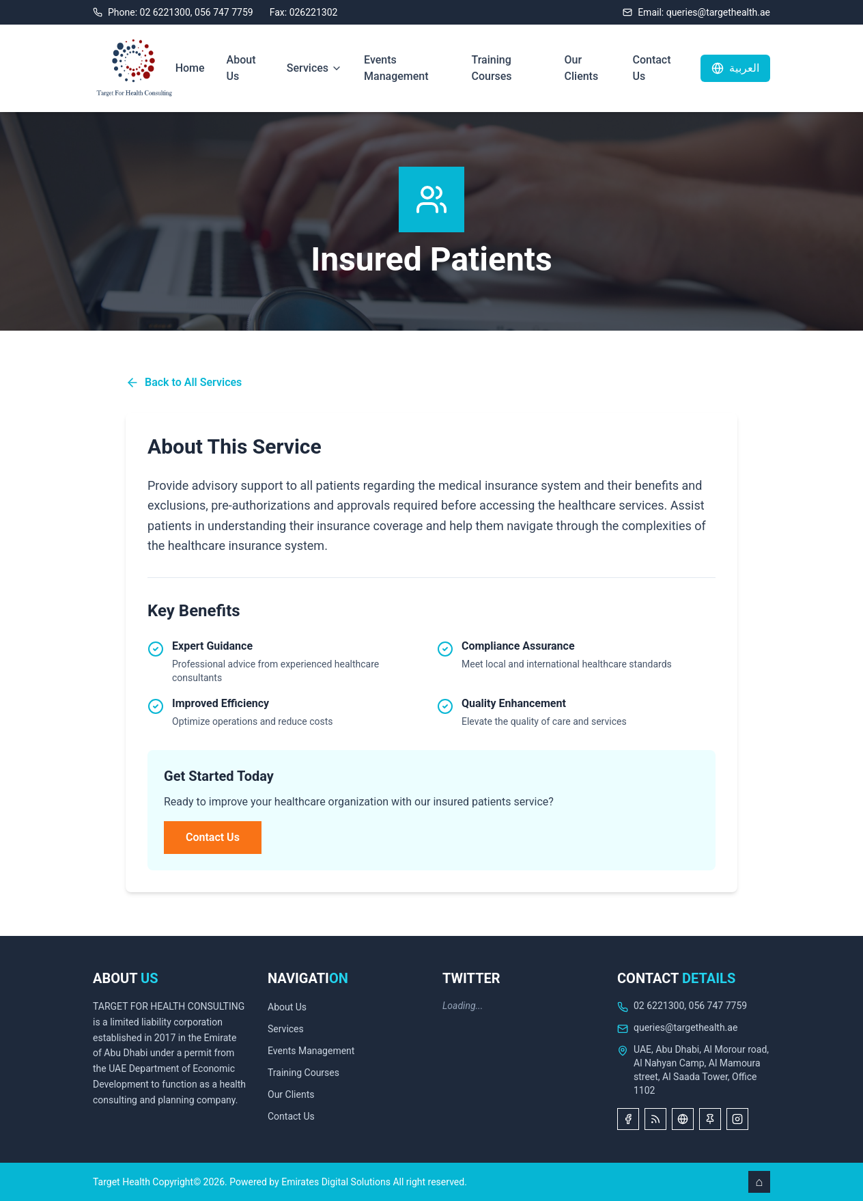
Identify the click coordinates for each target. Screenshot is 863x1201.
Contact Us (651, 68)
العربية (735, 67)
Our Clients (582, 68)
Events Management (396, 68)
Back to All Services (184, 382)
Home (190, 67)
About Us (241, 68)
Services (314, 67)
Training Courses (491, 68)
